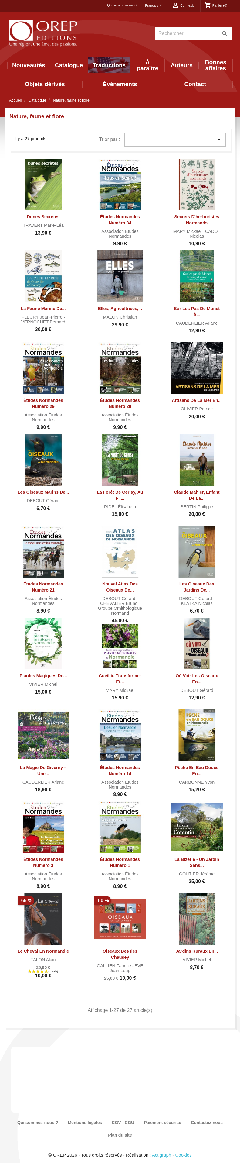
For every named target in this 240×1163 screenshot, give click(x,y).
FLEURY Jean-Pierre (43, 317)
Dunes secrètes (43, 216)
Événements (120, 84)
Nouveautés (28, 65)
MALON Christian (120, 317)
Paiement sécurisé (162, 1122)
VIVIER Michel (43, 684)
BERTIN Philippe (197, 506)
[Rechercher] (193, 33)
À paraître (147, 65)
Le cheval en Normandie (43, 951)
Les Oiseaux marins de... (43, 492)
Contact (195, 84)
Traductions (109, 65)
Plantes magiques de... (43, 675)
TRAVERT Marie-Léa (43, 225)
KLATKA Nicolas (197, 603)
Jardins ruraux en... (197, 951)
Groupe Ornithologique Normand (120, 611)
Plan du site (120, 1135)
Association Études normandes (119, 234)
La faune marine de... (43, 308)
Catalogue (69, 65)
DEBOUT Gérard (43, 500)
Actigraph (161, 1155)
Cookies (183, 1155)
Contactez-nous (207, 1122)
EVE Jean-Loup (126, 968)
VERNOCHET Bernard (43, 321)
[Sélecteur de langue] (154, 5)
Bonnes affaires (215, 65)
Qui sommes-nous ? (122, 5)
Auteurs (182, 65)
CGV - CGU (123, 1122)
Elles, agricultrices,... (120, 308)
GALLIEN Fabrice (114, 965)
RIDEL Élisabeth (120, 506)
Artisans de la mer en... (197, 400)
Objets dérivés (45, 84)
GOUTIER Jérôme (197, 873)
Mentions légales (85, 1122)
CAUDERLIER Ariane (197, 323)
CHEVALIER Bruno (119, 603)
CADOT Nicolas (205, 234)
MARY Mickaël (188, 231)
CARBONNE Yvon (197, 782)
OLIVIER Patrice (197, 408)
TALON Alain (43, 959)
